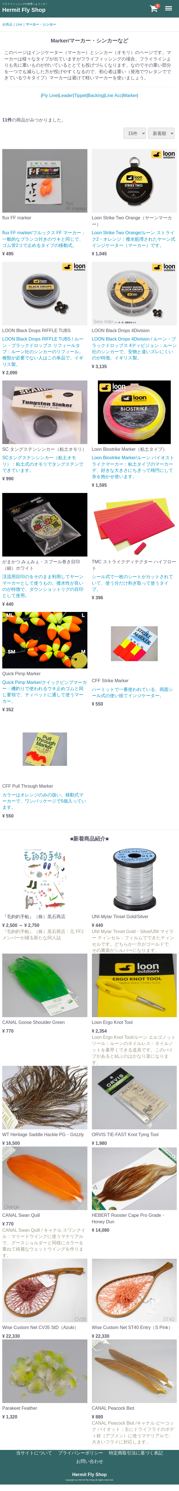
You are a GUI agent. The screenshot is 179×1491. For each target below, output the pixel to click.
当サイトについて (34, 1453)
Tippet (80, 95)
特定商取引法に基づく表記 (136, 1453)
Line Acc (113, 95)
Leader (66, 95)
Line (19, 24)
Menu (169, 6)
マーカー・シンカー (41, 24)
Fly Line (50, 95)
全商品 (7, 24)
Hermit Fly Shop (23, 10)
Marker (130, 95)
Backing (96, 95)
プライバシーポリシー (80, 1453)
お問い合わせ (89, 1461)
